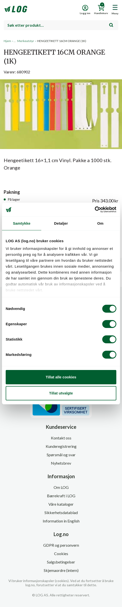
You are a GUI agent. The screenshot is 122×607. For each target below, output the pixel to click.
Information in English (61, 521)
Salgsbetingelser (61, 562)
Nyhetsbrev (61, 463)
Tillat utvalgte (61, 393)
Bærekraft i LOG (61, 495)
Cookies (61, 553)
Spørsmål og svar (61, 454)
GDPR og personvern (61, 545)
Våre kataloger (61, 504)
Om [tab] (100, 223)
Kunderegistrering (61, 446)
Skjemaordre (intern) (61, 570)
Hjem (7, 41)
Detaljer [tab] (61, 223)
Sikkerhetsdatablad (61, 512)
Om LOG (61, 487)
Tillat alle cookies (61, 377)
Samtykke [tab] (21, 223)
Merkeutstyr (25, 41)
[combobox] (61, 25)
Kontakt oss (61, 437)
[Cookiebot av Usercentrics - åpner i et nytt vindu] (94, 209)
